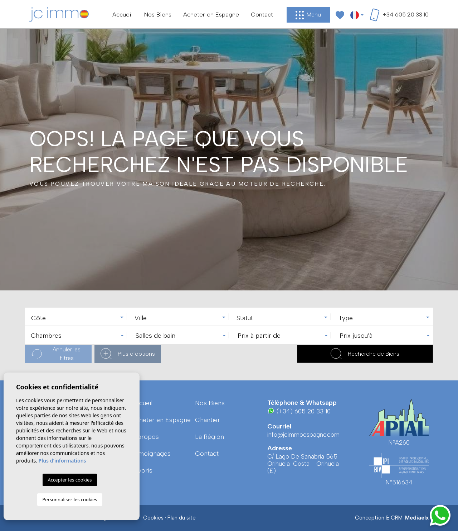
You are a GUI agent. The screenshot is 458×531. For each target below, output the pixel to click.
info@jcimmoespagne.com (303, 434)
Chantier (207, 420)
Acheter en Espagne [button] (211, 14)
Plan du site (181, 518)
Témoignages (151, 453)
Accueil (122, 14)
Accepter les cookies (70, 480)
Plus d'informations (62, 460)
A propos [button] (145, 437)
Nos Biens (157, 14)
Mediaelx (417, 518)
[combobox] (76, 317)
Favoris (141, 470)
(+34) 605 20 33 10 (299, 411)
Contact (262, 14)
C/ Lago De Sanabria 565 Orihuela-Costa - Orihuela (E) (303, 463)
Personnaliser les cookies (69, 499)
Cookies (153, 518)
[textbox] (78, 318)
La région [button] (209, 437)
